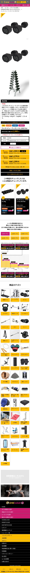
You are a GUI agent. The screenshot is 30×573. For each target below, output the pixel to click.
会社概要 (4, 546)
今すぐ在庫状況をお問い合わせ (15, 174)
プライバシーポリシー (7, 553)
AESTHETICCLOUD (7, 525)
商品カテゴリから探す (7, 512)
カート (4, 568)
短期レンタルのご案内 (15, 170)
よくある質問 (5, 559)
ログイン (4, 540)
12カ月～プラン (15, 233)
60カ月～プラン (24, 238)
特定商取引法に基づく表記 (8, 548)
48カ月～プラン (15, 238)
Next (26, 197)
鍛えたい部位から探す (7, 517)
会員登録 (4, 538)
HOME (3, 507)
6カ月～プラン (5, 233)
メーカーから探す (6, 514)
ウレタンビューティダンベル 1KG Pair (23, 200)
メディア (4, 527)
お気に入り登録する (16, 147)
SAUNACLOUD (6, 520)
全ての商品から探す (7, 509)
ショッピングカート (7, 535)
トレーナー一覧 (6, 533)
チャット (25, 568)
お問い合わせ (5, 561)
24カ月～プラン (24, 233)
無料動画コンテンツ (7, 530)
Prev (3, 197)
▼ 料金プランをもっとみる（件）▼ (15, 167)
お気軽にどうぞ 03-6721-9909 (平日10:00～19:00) (15, 571)
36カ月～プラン (5, 238)
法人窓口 (4, 556)
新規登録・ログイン (21, 2)
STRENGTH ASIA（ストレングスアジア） (18, 140)
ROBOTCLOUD (6, 522)
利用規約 (4, 551)
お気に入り (11, 568)
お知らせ (4, 543)
